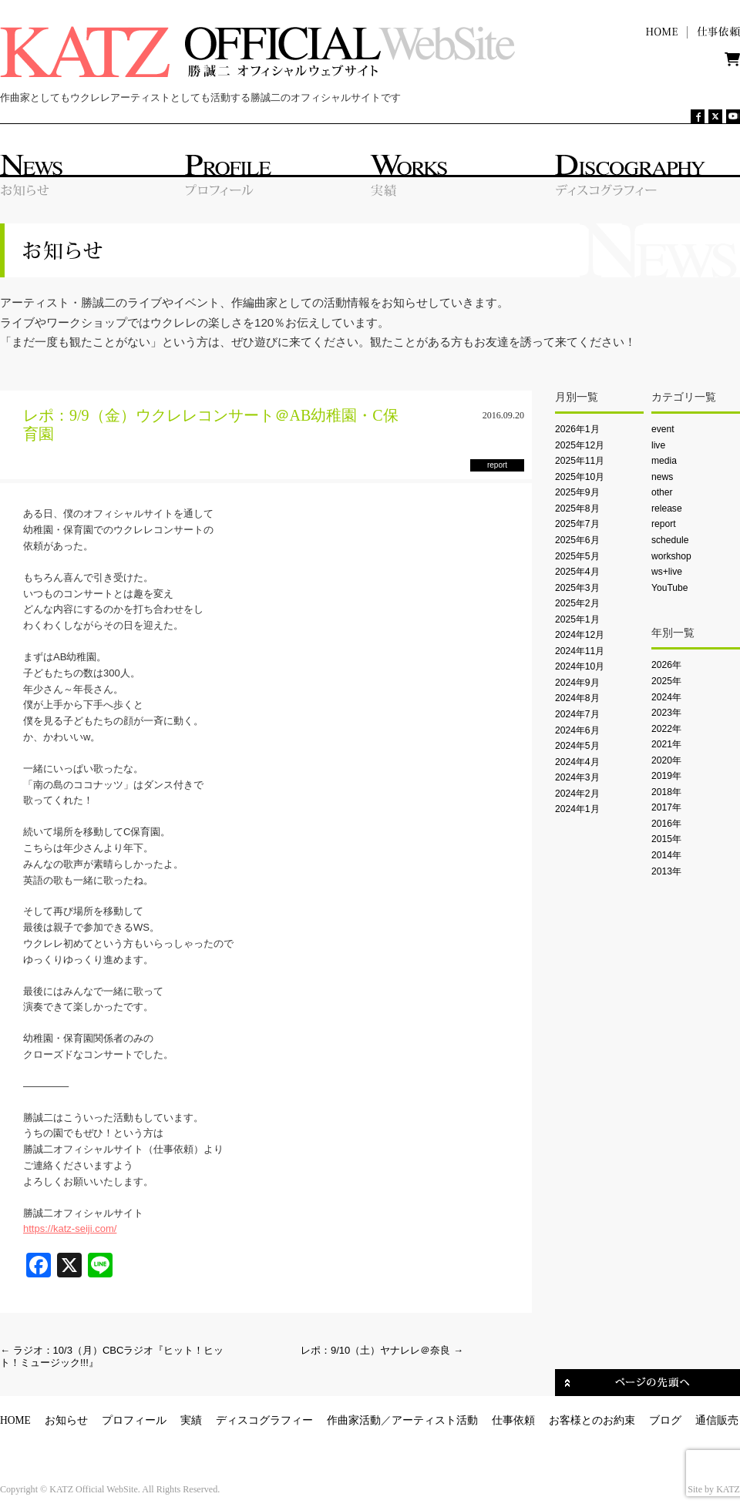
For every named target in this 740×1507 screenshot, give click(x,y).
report (663, 524)
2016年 (666, 823)
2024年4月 (577, 762)
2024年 (666, 697)
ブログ (665, 1420)
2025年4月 (577, 571)
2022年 (666, 728)
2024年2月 (577, 793)
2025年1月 (577, 619)
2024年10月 (579, 666)
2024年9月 (577, 682)
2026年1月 (577, 429)
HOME (15, 1420)
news (662, 477)
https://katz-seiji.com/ (69, 1228)
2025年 (666, 681)
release (666, 508)
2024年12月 (579, 634)
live (658, 445)
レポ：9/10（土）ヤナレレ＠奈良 (382, 1350)
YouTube (669, 587)
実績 (191, 1420)
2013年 (666, 871)
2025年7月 (577, 524)
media (664, 460)
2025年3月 (577, 587)
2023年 (666, 712)
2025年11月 (579, 460)
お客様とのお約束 (592, 1420)
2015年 (666, 839)
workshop (671, 556)
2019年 (666, 775)
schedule (669, 540)
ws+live (666, 571)
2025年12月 (579, 445)
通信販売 (716, 1420)
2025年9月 (577, 492)
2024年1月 (577, 809)
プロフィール (134, 1420)
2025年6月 (577, 540)
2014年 (666, 855)
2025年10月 (579, 477)
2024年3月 (577, 777)
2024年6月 (577, 730)
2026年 (666, 665)
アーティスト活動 (435, 1420)
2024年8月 (577, 698)
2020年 (666, 760)
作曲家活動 (354, 1420)
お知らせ (66, 1420)
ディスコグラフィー (264, 1420)
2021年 (666, 744)
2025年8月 (577, 508)
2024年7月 (577, 714)
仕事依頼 (513, 1420)
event (662, 429)
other (662, 492)
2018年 (666, 792)
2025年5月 (577, 556)
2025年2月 (577, 603)
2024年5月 (577, 745)
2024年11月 (579, 651)
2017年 (666, 807)
